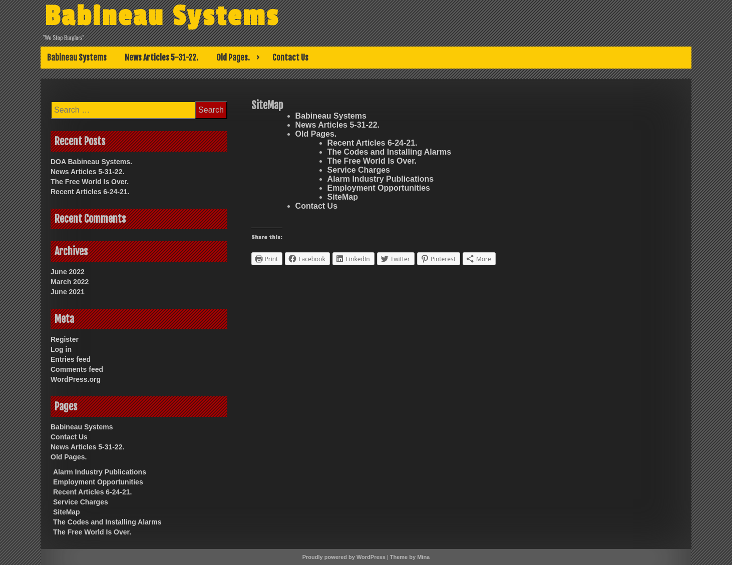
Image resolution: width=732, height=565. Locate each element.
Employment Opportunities (378, 188)
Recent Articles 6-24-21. (372, 143)
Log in (61, 349)
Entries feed (71, 359)
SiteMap (342, 197)
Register (65, 339)
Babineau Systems (162, 16)
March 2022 (70, 282)
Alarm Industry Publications (380, 179)
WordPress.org (76, 379)
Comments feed (77, 369)
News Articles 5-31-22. (161, 58)
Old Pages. (233, 58)
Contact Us (290, 58)
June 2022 (68, 272)
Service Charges (358, 170)
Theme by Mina (410, 557)
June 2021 (68, 292)
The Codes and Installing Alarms (389, 152)
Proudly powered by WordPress (344, 557)
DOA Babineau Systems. (91, 162)
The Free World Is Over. (372, 161)
